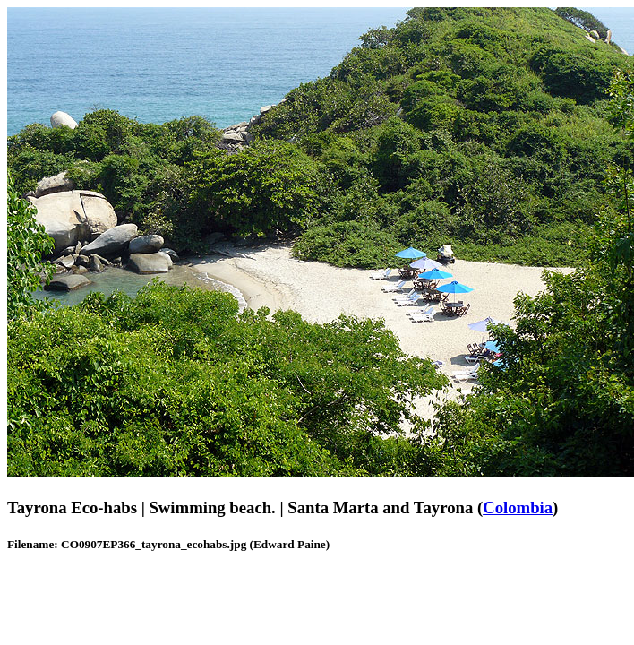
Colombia (518, 507)
